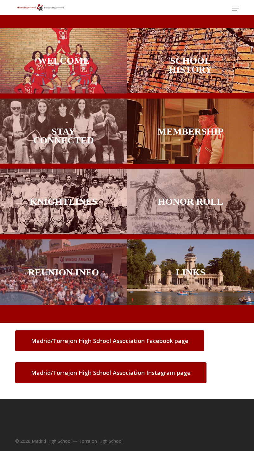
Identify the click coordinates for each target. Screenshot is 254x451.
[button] (235, 9)
